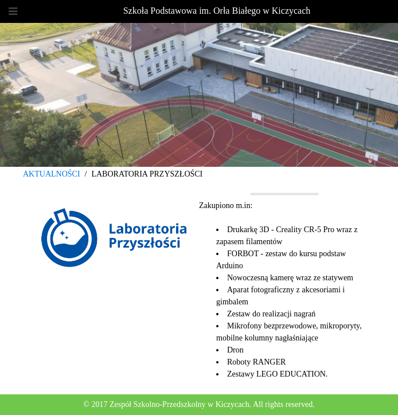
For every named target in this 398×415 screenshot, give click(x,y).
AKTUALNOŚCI (51, 174)
